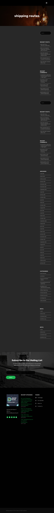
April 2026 (42, 173)
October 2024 (43, 197)
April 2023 (42, 213)
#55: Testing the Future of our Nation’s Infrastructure (45, 58)
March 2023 (43, 215)
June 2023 (42, 210)
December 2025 (43, 184)
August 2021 (43, 244)
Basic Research (43, 273)
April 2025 (42, 192)
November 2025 (43, 186)
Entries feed (43, 313)
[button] (46, 3)
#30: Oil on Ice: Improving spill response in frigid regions (46, 76)
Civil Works (43, 276)
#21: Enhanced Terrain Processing (44, 81)
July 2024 (42, 199)
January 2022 (43, 234)
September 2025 (44, 189)
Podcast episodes (44, 292)
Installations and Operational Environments (45, 287)
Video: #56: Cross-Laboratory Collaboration (45, 45)
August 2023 (43, 207)
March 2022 (43, 231)
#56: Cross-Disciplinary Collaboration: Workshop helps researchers (45, 49)
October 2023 (43, 205)
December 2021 (43, 236)
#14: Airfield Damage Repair (45, 89)
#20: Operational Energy (44, 85)
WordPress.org (43, 318)
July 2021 (42, 247)
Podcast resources (44, 295)
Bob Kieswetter (43, 92)
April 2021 (42, 255)
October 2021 (43, 239)
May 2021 (42, 252)
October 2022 (43, 218)
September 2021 (44, 242)
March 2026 (43, 176)
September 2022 (44, 220)
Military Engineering (44, 290)
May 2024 (42, 202)
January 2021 (43, 263)
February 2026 (43, 178)
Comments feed (43, 316)
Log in (42, 311)
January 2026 (43, 181)
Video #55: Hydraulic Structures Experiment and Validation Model (45, 54)
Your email (27, 371)
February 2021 (43, 260)
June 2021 (42, 249)
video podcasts (43, 300)
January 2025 (43, 194)
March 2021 (43, 257)
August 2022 (43, 223)
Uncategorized (43, 297)
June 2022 (42, 226)
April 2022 (42, 228)
